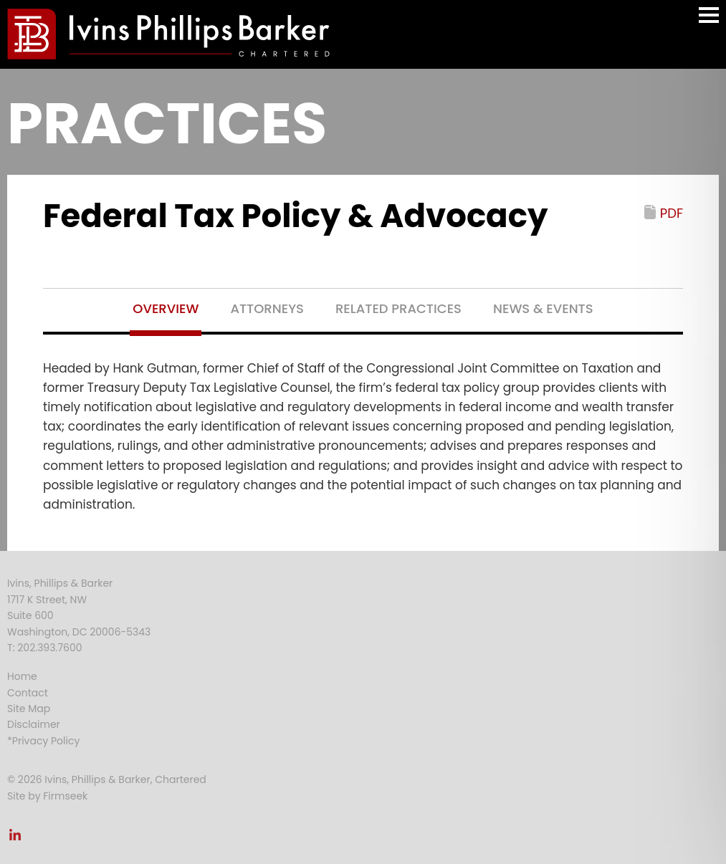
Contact (27, 693)
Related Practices (398, 308)
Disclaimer (33, 724)
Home (22, 676)
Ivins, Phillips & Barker (60, 583)
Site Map (28, 708)
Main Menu (709, 22)
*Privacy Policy (43, 741)
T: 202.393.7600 (44, 647)
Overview (166, 308)
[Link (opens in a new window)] (15, 839)
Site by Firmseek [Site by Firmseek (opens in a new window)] (47, 796)
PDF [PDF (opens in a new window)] (671, 213)
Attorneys (267, 308)
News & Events (543, 308)
